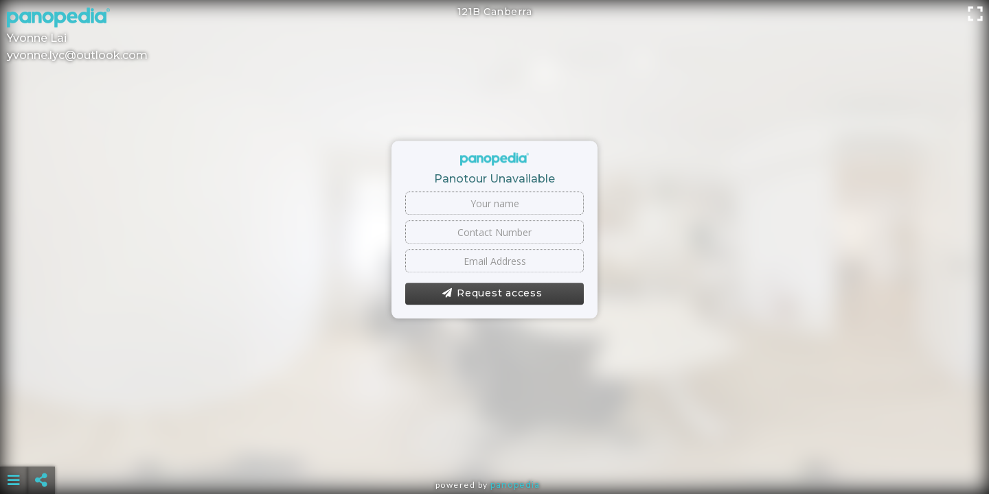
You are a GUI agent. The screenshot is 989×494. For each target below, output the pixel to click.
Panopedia (515, 485)
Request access (492, 293)
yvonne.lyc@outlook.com (77, 55)
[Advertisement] (494, 446)
